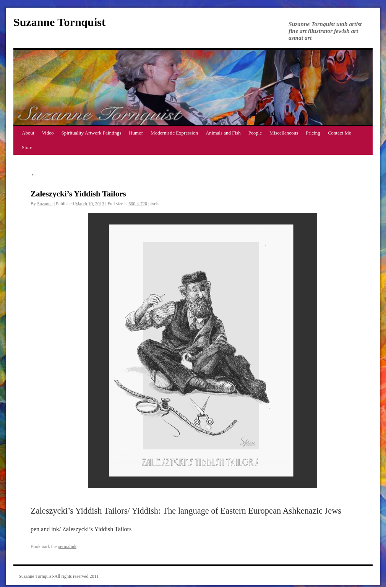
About (28, 133)
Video (48, 133)
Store (27, 147)
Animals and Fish (223, 133)
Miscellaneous (283, 133)
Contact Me (339, 133)
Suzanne (45, 203)
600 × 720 (137, 203)
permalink (67, 546)
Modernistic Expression (174, 133)
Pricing (313, 133)
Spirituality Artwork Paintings (92, 133)
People (255, 133)
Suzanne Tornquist (59, 22)
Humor (136, 133)
